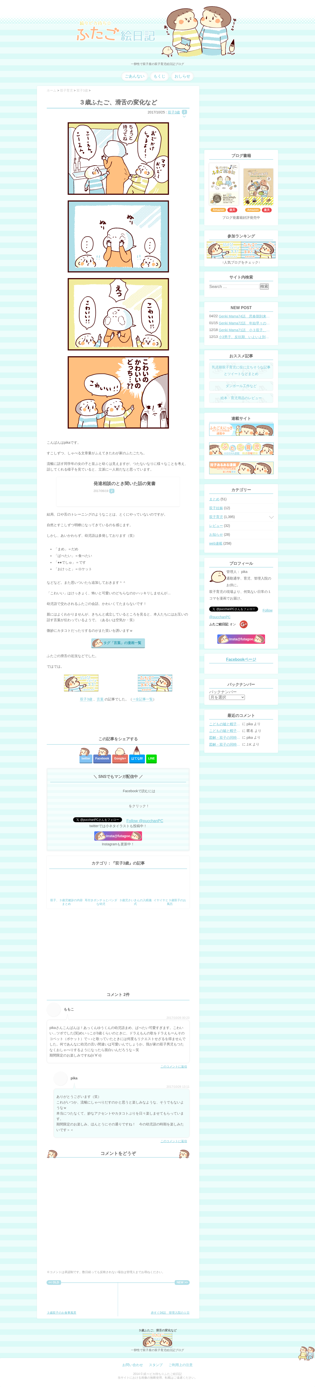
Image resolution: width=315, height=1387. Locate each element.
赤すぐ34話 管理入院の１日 (170, 1299)
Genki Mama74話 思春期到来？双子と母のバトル (244, 316)
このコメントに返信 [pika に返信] (173, 1141)
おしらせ (182, 76)
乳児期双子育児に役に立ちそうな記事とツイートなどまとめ (241, 370)
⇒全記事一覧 (142, 699)
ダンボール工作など (241, 386)
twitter (85, 758)
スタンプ (156, 1365)
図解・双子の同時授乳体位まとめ (225, 738)
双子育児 (216, 517)
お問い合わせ (132, 1365)
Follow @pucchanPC (144, 821)
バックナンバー (223, 692)
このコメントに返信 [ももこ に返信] (173, 1066)
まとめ (214, 499)
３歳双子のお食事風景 (63, 1299)
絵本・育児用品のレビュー (241, 398)
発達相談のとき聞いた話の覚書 (125, 483)
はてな (137, 758)
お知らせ (216, 534)
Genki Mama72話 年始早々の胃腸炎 (244, 323)
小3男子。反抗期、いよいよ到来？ (244, 337)
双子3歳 (174, 112)
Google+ (120, 758)
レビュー (216, 526)
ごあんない (134, 76)
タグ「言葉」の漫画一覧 (122, 643)
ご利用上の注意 (181, 1365)
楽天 (232, 210)
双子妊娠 (216, 508)
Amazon (218, 210)
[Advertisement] (118, 719)
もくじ (159, 76)
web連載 (215, 543)
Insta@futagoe (118, 836)
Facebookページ (241, 659)
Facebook (102, 758)
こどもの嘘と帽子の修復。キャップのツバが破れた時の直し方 (225, 724)
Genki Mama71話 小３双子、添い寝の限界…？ (244, 330)
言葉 (100, 699)
